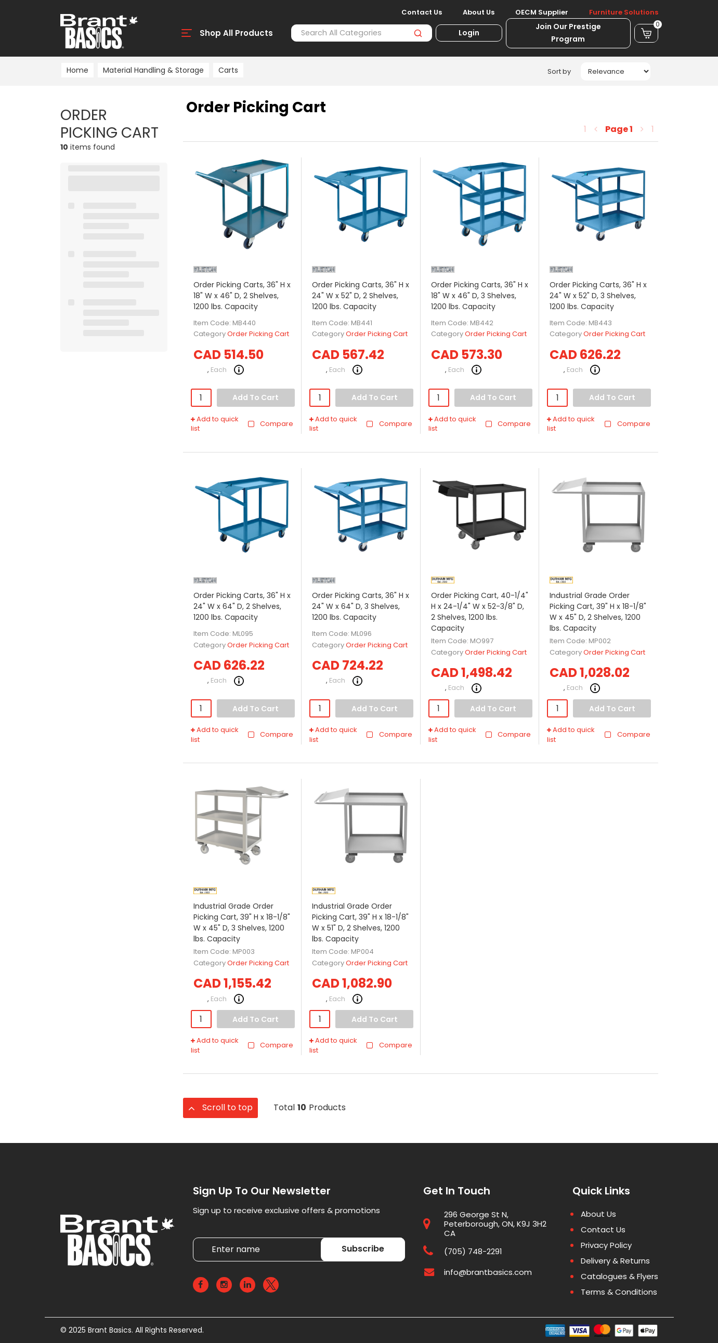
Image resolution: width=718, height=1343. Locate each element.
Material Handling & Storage (153, 70)
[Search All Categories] (361, 33)
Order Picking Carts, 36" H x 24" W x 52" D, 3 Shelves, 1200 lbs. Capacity (598, 296)
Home (77, 70)
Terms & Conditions (619, 1292)
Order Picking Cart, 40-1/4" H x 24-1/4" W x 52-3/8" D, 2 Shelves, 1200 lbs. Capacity (479, 611)
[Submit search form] (418, 33)
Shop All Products (236, 33)
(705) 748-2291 (473, 1251)
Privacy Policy (606, 1245)
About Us (478, 12)
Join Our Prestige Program (568, 32)
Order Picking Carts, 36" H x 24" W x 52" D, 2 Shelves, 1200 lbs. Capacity (360, 296)
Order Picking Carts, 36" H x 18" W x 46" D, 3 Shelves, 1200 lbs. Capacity (479, 296)
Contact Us (421, 12)
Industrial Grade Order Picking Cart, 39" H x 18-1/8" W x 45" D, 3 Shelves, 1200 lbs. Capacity (241, 922)
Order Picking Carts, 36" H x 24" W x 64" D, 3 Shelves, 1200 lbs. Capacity (360, 606)
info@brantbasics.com (488, 1272)
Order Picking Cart (258, 334)
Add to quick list (215, 424)
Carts (228, 70)
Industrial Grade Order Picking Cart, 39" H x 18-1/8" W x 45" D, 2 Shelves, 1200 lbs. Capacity (598, 611)
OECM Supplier (541, 12)
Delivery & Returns (615, 1261)
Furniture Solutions (623, 12)
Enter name (195, 1237)
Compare (270, 424)
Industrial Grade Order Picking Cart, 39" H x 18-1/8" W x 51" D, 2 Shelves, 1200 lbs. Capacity (360, 922)
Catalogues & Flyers (619, 1276)
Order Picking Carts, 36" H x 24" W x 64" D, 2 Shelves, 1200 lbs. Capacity (242, 606)
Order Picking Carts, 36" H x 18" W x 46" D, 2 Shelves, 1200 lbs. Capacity (242, 296)
